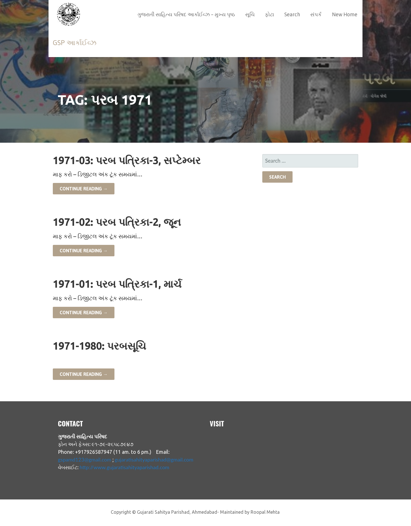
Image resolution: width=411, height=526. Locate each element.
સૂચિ (250, 14)
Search (292, 14)
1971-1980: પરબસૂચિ (99, 346)
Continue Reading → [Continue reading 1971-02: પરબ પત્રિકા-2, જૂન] (84, 250)
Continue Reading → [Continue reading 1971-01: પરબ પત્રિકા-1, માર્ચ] (84, 312)
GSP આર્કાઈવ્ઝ (74, 43)
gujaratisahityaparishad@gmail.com (154, 459)
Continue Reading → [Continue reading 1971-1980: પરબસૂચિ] (84, 374)
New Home (344, 14)
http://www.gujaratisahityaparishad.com (124, 467)
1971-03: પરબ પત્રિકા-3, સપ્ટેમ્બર (127, 160)
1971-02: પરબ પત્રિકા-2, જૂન (117, 222)
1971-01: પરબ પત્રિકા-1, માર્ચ (117, 284)
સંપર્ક (316, 14)
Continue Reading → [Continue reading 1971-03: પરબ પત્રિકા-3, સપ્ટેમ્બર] (84, 188)
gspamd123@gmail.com (84, 459)
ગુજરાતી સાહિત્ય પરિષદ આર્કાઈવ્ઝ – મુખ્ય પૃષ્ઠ (186, 14)
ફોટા (269, 14)
